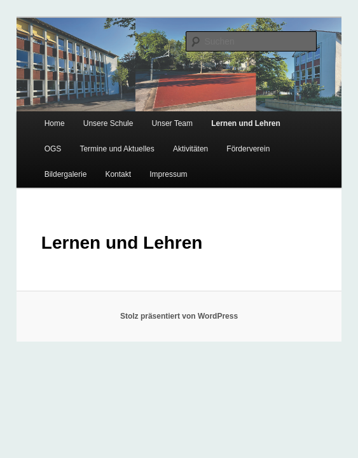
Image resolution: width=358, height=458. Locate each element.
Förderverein (248, 148)
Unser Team (172, 123)
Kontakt (118, 174)
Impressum (168, 174)
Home (55, 123)
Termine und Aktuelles (116, 148)
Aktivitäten (190, 148)
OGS (53, 148)
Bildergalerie (66, 174)
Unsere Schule (108, 123)
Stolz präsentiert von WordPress (179, 316)
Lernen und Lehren (245, 123)
